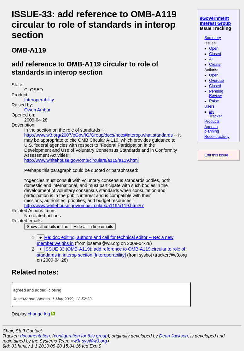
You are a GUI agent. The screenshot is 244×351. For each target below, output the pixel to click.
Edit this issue (216, 155)
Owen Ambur (37, 109)
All (211, 59)
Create (215, 64)
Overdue (216, 80)
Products (211, 121)
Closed (215, 54)
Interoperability (39, 99)
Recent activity (216, 136)
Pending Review (216, 93)
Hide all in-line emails (93, 226)
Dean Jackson (173, 335)
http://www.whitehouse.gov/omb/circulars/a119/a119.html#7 (84, 205)
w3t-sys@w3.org (90, 340)
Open (213, 48)
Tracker (215, 114)
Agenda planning (211, 129)
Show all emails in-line (47, 226)
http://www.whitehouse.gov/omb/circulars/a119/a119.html (81, 160)
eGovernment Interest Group (215, 21)
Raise (214, 101)
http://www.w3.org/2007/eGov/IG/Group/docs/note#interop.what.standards (98, 135)
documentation (35, 335)
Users (209, 106)
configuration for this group (80, 335)
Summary (212, 38)
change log (39, 313)
